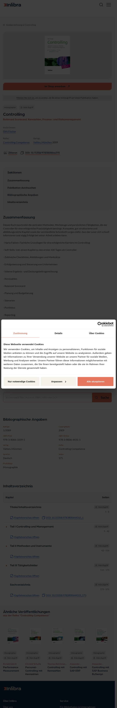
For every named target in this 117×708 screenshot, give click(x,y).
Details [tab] (58, 333)
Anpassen (58, 381)
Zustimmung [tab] (20, 333)
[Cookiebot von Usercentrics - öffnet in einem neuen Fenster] (99, 324)
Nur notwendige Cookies (21, 381)
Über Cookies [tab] (96, 333)
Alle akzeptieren (95, 381)
